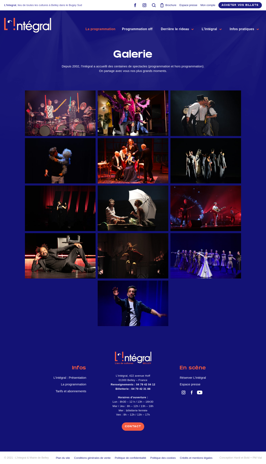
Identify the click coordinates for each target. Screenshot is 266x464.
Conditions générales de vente (92, 457)
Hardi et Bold (241, 457)
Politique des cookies (163, 457)
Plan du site (63, 457)
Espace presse (188, 5)
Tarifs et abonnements (70, 391)
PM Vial (257, 457)
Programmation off (133, 28)
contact (133, 426)
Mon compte (208, 5)
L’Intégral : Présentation (69, 377)
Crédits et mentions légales (196, 457)
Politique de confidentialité (130, 457)
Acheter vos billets (240, 5)
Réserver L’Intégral (193, 377)
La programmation (97, 28)
